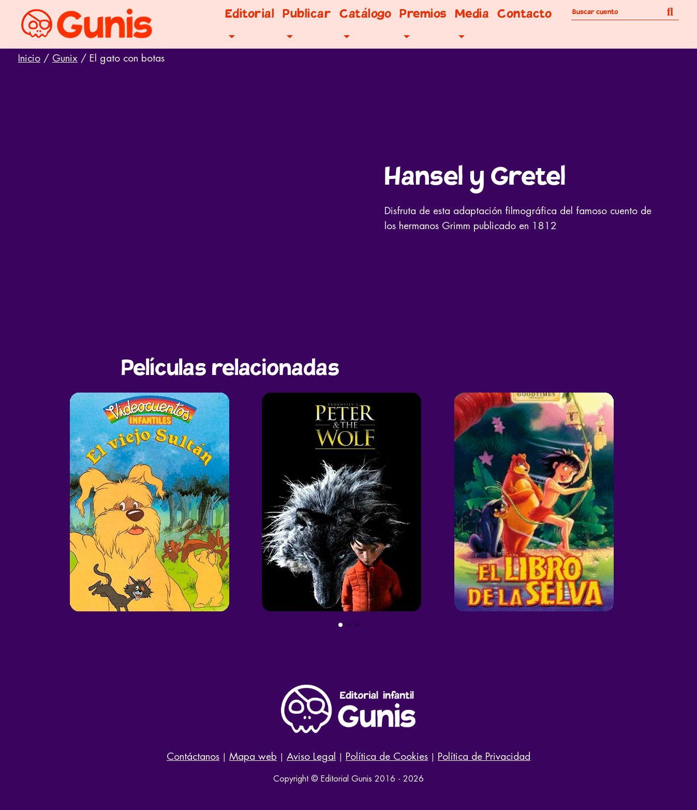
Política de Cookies (387, 756)
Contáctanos (193, 756)
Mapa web (253, 756)
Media (472, 14)
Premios (423, 14)
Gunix (65, 58)
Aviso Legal (311, 756)
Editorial (250, 14)
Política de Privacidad (484, 756)
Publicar (307, 14)
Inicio (29, 58)
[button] (340, 625)
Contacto (524, 14)
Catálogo (365, 14)
